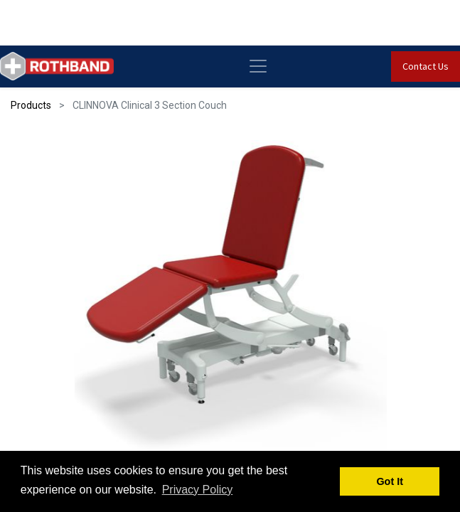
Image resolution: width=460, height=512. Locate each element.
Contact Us (425, 66)
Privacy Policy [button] (197, 490)
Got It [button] (389, 481)
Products (31, 105)
